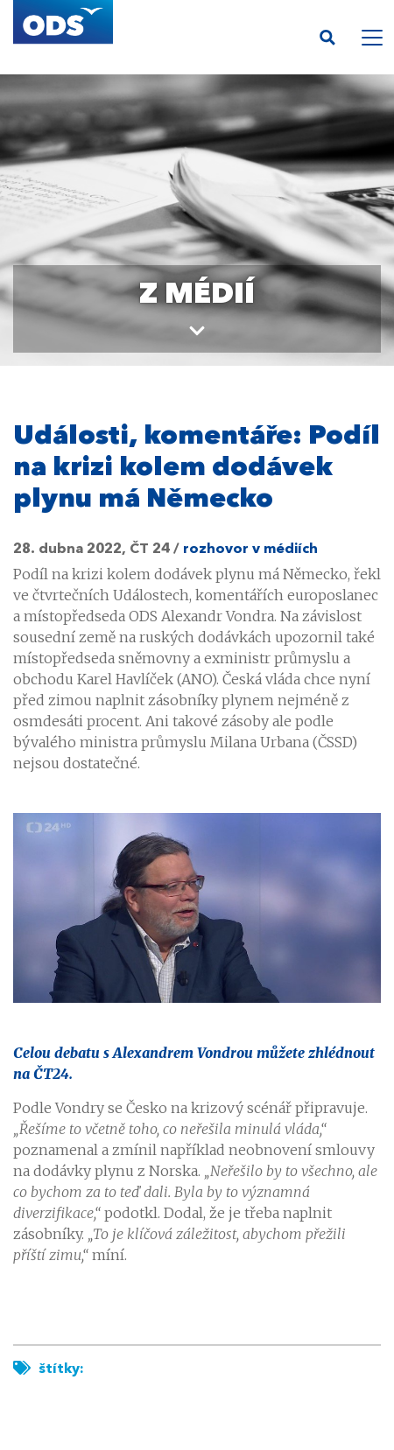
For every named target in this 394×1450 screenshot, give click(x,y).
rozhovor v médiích (250, 550)
